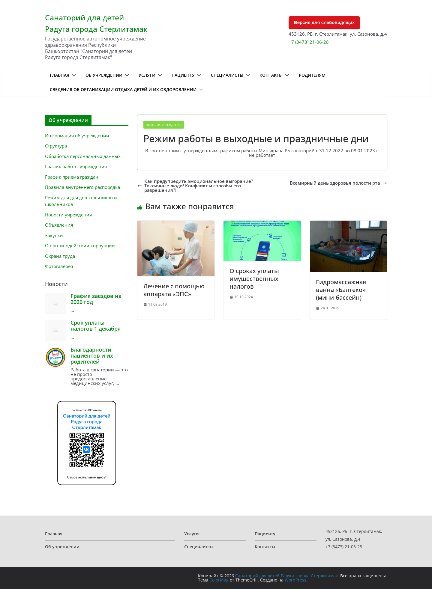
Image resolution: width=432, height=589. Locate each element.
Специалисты (227, 75)
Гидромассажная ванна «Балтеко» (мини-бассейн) (341, 290)
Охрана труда (60, 256)
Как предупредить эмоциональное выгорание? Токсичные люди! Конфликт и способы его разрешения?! (195, 185)
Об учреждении (104, 75)
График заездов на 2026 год (96, 298)
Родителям (312, 75)
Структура (56, 146)
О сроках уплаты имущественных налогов (254, 278)
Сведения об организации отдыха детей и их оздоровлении (123, 89)
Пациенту (183, 75)
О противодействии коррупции (80, 245)
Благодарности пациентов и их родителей (91, 355)
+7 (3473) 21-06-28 (309, 42)
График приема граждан (71, 177)
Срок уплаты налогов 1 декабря (95, 325)
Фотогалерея (59, 266)
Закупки (54, 235)
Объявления (59, 225)
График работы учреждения (76, 166)
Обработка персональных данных (83, 156)
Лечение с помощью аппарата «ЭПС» (174, 290)
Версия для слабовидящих (324, 22)
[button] (72, 75)
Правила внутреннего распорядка (82, 187)
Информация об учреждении (77, 135)
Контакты (271, 75)
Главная (59, 75)
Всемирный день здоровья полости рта (338, 183)
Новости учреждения (164, 125)
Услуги (147, 75)
